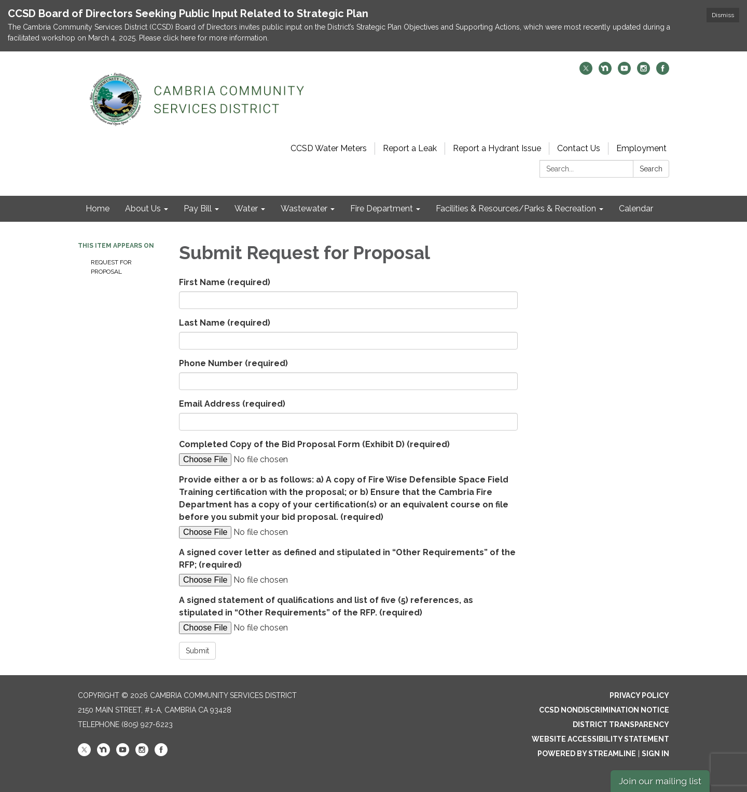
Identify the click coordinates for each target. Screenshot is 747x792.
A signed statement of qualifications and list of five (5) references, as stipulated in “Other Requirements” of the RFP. (326, 606)
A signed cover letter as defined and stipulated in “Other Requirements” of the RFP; (347, 558)
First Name (224, 282)
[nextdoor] (605, 72)
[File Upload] (267, 459)
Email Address (232, 404)
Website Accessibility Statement (600, 739)
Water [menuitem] (246, 208)
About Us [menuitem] (143, 208)
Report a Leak (410, 148)
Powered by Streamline (586, 753)
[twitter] (585, 72)
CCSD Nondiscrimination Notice (604, 710)
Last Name (224, 323)
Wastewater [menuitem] (304, 208)
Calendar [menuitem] (636, 208)
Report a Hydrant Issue (497, 148)
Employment (641, 148)
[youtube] (624, 72)
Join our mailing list (660, 780)
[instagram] (643, 72)
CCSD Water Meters (328, 148)
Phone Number (233, 363)
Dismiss (723, 15)
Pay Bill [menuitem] (198, 208)
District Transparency (621, 724)
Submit (197, 651)
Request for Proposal (111, 267)
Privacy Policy (639, 695)
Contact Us (578, 148)
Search (651, 169)
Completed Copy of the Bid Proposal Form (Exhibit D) (314, 444)
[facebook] (662, 72)
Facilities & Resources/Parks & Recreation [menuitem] (516, 208)
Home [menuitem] (97, 208)
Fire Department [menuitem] (381, 208)
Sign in (655, 753)
